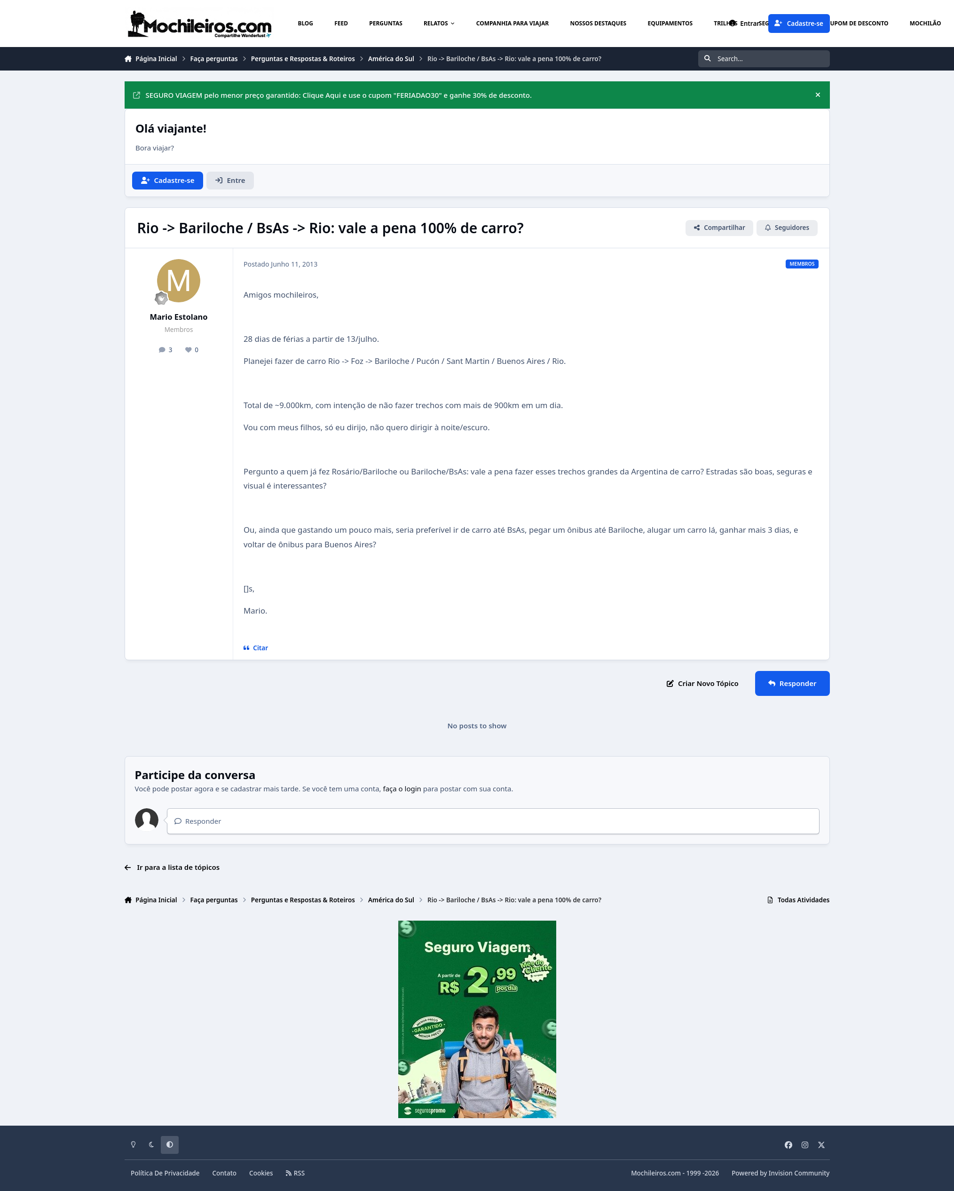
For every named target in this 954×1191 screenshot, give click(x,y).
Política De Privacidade (165, 1173)
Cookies (261, 1173)
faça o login (402, 788)
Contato (225, 1173)
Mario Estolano (178, 316)
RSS (295, 1173)
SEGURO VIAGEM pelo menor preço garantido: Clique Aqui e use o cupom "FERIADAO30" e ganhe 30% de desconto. (332, 95)
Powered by (780, 1173)
